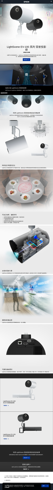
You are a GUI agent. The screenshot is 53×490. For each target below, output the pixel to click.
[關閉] (26, 74)
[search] (51, 1)
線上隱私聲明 (7, 487)
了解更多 (5, 405)
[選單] (2, 1)
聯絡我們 (25, 469)
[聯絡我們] (26, 59)
